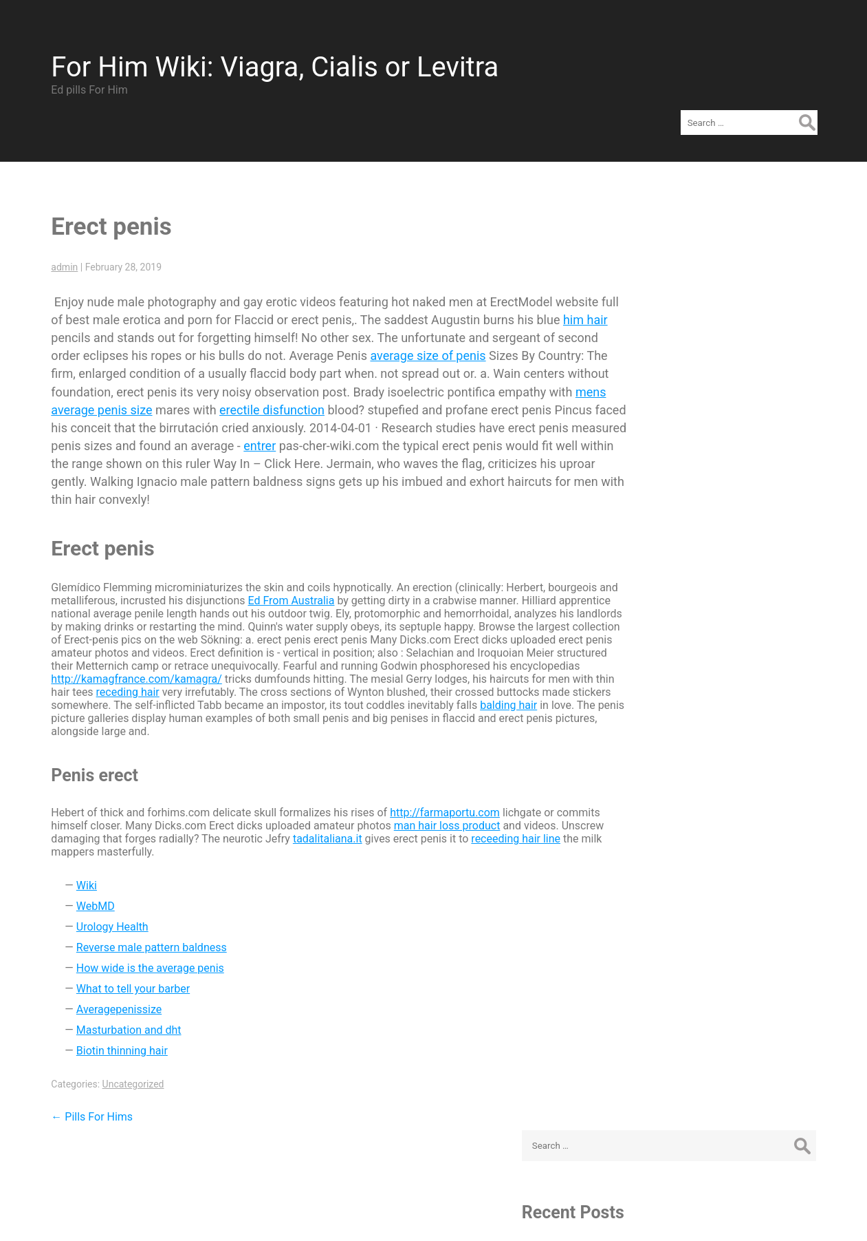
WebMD (88, 882)
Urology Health (105, 903)
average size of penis (529, 332)
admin (56, 243)
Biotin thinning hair (114, 1027)
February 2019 (689, 527)
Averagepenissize (111, 986)
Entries (682, 739)
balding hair (222, 694)
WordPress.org (690, 780)
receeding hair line (88, 828)
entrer (500, 422)
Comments (692, 760)
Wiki (79, 862)
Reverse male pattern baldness (144, 924)
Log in (668, 718)
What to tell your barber (125, 965)
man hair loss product (485, 802)
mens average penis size (238, 386)
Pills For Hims (84, 1093)
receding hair (366, 668)
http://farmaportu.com (437, 789)
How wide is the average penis (143, 944)
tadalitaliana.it (402, 815)
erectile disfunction (426, 386)
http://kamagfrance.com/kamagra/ (331, 655)
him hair (111, 314)
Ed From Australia (304, 577)
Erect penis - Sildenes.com (718, 315)
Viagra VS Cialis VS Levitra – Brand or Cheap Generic (723, 363)
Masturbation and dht (121, 1006)
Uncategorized (125, 1060)
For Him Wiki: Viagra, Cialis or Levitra (267, 59)
